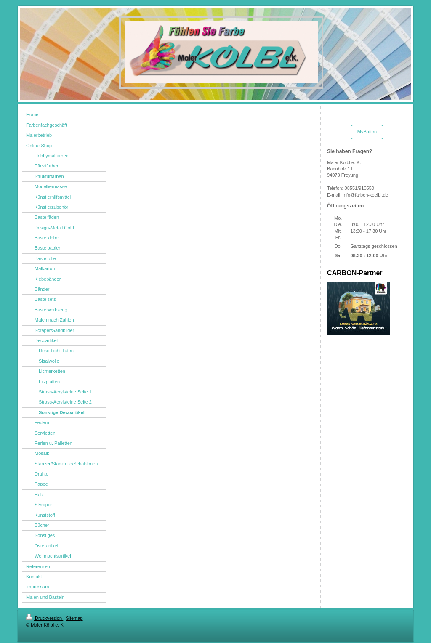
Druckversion (44, 618)
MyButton (367, 131)
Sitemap (74, 618)
